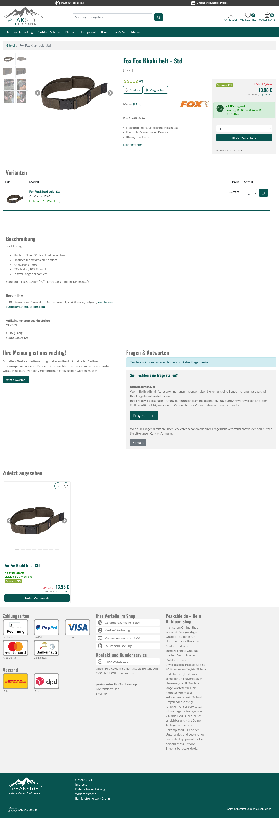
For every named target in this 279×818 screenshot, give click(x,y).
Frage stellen (143, 415)
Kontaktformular (107, 689)
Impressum (82, 784)
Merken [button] (135, 90)
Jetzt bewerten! (15, 379)
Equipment (88, 32)
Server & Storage (22, 809)
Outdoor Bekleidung (19, 32)
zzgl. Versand (265, 94)
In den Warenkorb (37, 598)
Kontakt (138, 442)
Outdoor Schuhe (49, 32)
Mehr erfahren (133, 144)
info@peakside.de (116, 661)
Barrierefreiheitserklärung (92, 798)
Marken (136, 32)
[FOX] (137, 104)
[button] (9, 59)
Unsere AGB (83, 780)
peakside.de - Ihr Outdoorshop (24, 793)
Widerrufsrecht (85, 794)
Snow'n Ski (119, 32)
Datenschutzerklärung (90, 789)
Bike (104, 32)
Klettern (70, 32)
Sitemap (101, 693)
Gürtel (10, 45)
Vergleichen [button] (157, 90)
